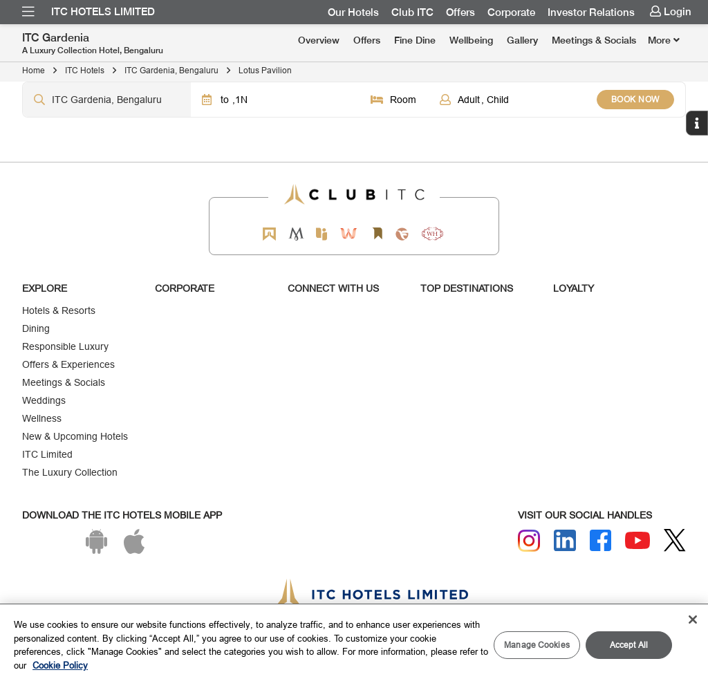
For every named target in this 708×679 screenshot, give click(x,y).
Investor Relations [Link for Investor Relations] (591, 12)
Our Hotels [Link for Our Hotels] (353, 12)
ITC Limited (47, 454)
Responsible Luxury (65, 346)
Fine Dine (415, 40)
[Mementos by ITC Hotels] (296, 234)
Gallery (522, 40)
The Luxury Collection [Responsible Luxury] (70, 472)
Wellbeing (471, 40)
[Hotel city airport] (107, 99)
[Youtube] (637, 540)
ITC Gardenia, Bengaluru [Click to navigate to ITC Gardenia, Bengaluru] (171, 70)
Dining (36, 328)
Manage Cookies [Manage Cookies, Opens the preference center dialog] (537, 645)
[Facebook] (601, 541)
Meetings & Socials (594, 40)
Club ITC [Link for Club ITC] (412, 12)
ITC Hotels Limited (103, 11)
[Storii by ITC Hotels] (377, 234)
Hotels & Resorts (58, 310)
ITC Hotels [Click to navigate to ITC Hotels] (84, 70)
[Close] (693, 619)
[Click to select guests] (513, 99)
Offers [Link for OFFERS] (460, 12)
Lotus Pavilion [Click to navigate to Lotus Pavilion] (265, 70)
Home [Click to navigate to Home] (33, 70)
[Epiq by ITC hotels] (321, 234)
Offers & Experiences (68, 364)
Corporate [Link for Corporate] (511, 12)
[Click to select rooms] (394, 99)
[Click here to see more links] (663, 40)
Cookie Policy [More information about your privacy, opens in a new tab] (60, 665)
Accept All (629, 645)
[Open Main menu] (28, 12)
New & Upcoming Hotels (75, 436)
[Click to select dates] (275, 99)
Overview (318, 40)
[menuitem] (28, 12)
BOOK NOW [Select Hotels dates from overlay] (635, 99)
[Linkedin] (565, 541)
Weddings (44, 400)
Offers (366, 40)
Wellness (42, 418)
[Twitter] (675, 540)
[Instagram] (529, 541)
